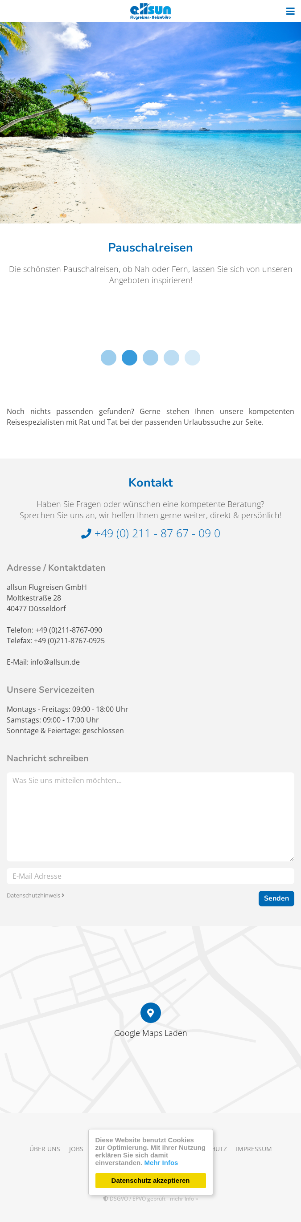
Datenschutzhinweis (36, 895)
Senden (276, 898)
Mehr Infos (161, 1162)
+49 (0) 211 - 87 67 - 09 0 (150, 532)
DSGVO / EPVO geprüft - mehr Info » (150, 1198)
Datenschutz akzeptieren (150, 1180)
